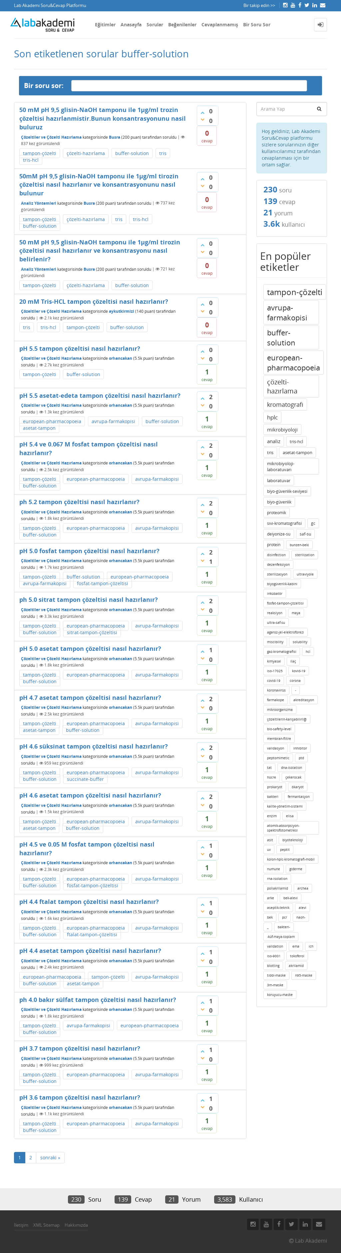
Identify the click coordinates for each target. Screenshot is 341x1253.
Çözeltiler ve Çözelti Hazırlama (51, 137)
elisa (290, 816)
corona (295, 680)
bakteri (272, 796)
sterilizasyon (277, 574)
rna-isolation (277, 878)
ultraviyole (305, 574)
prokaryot (274, 787)
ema (295, 946)
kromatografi (285, 404)
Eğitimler (105, 24)
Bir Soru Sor (256, 24)
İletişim (21, 1225)
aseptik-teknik (278, 907)
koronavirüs (276, 690)
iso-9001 (274, 956)
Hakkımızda (76, 1225)
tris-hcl (31, 160)
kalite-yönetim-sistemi (285, 806)
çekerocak (293, 777)
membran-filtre (279, 738)
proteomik (276, 512)
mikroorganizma (280, 709)
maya (296, 612)
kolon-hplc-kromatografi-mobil (291, 859)
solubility (300, 642)
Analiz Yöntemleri (38, 203)
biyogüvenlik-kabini (282, 583)
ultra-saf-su (276, 622)
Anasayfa (131, 24)
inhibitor (300, 748)
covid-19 (273, 680)
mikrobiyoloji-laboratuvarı (280, 466)
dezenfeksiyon (278, 564)
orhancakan (120, 358)
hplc (272, 417)
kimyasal (274, 661)
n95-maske (303, 975)
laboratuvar (278, 480)
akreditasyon (303, 700)
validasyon (275, 748)
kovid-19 (298, 671)
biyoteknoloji (292, 840)
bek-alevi (290, 898)
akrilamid (296, 965)
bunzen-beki (299, 544)
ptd (301, 758)
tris (163, 153)
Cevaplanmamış (219, 24)
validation (275, 946)
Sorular (155, 24)
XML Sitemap (46, 1225)
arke (270, 898)
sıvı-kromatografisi (284, 523)
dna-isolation (291, 767)
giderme (295, 869)
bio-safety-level (279, 729)
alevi (302, 907)
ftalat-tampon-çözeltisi (92, 934)
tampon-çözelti (39, 153)
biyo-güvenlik (279, 502)
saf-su (305, 534)
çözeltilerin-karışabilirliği (287, 719)
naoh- (300, 917)
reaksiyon (274, 612)
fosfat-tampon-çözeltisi (102, 583)
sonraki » (50, 1157)
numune (273, 869)
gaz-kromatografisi (281, 651)
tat (269, 767)
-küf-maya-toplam (281, 936)
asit (270, 840)
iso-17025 (275, 671)
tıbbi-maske (276, 975)
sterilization (304, 554)
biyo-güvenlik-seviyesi (287, 491)
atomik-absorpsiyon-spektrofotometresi (283, 828)
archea (302, 888)
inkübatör (274, 593)
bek (270, 917)
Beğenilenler (182, 24)
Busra (114, 137)
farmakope (275, 700)
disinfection (276, 554)
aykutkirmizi (121, 311)
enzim (272, 816)
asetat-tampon (39, 428)
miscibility (275, 642)
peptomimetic (278, 758)
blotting (273, 965)
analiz (273, 441)
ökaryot (298, 787)
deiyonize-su (278, 534)
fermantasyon (299, 796)
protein (273, 544)
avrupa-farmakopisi (113, 421)
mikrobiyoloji (282, 429)
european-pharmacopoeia (52, 421)
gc (313, 523)
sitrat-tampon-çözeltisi (92, 632)
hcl (308, 651)
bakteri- (284, 927)
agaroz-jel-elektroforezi (285, 632)
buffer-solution (132, 153)
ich (311, 946)
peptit (285, 849)
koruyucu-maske (280, 994)
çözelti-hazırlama (86, 153)
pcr (284, 917)
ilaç (293, 661)
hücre (271, 777)
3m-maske (275, 985)
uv (269, 849)
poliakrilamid (277, 888)
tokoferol (297, 956)
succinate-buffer (85, 779)
